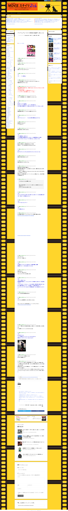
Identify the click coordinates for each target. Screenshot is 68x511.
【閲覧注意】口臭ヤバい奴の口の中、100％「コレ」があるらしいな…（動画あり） (18, 20)
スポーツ (9, 91)
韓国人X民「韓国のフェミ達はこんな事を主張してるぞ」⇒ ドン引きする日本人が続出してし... (20, 21)
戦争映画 (9, 111)
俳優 (8, 72)
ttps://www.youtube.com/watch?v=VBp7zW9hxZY (24, 304)
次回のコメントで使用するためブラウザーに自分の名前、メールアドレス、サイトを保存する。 (30, 493)
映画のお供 (9, 123)
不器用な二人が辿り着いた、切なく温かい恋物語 (13, 18)
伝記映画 (9, 107)
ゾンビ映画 (33, 35)
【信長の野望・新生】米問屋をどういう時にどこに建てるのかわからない (17, 22)
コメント (19, 476)
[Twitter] (24, 411)
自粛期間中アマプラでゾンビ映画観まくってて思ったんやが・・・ (33, 448)
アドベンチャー (10, 83)
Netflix (31, 35)
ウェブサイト (19, 488)
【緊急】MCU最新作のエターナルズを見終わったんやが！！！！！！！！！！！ (57, 49)
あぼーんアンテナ (10, 39)
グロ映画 (9, 85)
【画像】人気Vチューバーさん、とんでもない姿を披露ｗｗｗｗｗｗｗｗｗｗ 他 (46, 21)
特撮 (8, 117)
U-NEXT (8, 52)
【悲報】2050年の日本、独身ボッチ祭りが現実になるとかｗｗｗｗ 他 (44, 22)
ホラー (9, 100)
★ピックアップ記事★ (21, 43)
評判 (36, 35)
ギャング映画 (9, 84)
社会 (8, 119)
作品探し (8, 67)
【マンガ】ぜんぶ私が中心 (38, 18)
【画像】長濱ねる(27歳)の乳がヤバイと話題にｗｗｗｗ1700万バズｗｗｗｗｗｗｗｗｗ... (47, 20)
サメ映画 (8, 56)
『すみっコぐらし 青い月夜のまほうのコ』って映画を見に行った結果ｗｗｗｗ (57, 39)
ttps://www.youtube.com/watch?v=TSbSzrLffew (24, 235)
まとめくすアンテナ (10, 37)
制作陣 (8, 68)
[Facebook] (37, 411)
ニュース (9, 63)
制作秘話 (9, 73)
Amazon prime (27, 35)
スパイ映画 (9, 90)
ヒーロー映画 (9, 97)
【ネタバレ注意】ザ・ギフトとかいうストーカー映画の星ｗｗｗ (33, 454)
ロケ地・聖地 (9, 69)
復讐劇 (8, 108)
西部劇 (8, 112)
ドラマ (8, 58)
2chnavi (9, 38)
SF (8, 79)
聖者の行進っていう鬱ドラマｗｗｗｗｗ (54, 74)
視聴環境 (8, 122)
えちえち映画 (9, 80)
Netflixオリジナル (10, 51)
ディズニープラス (10, 57)
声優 (8, 74)
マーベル (9, 101)
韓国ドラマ (9, 62)
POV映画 (9, 78)
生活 (8, 118)
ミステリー (9, 102)
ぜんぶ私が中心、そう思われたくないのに (25, 391)
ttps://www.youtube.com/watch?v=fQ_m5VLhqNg (26, 215)
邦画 (38, 35)
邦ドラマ (9, 61)
